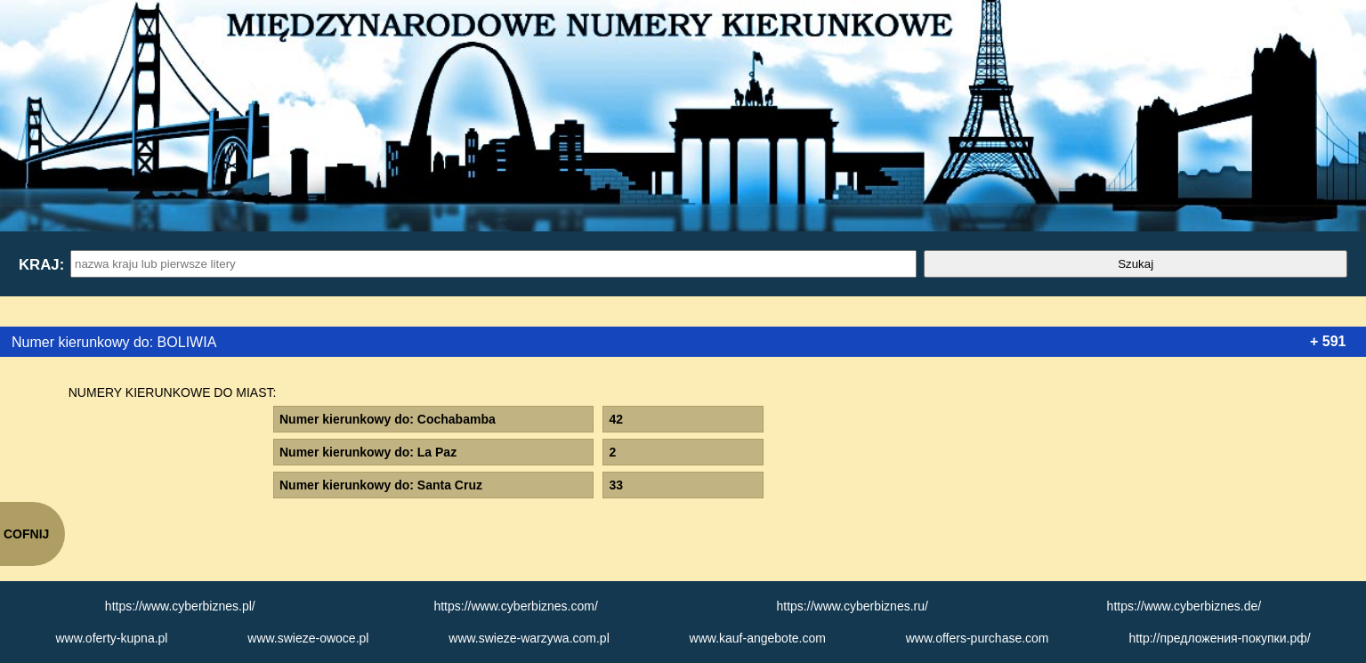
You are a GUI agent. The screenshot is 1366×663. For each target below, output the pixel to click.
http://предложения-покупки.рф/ (1219, 638)
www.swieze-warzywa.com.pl (529, 638)
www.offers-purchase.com (977, 638)
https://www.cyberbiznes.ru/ (852, 606)
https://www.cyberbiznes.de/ (1184, 606)
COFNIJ (26, 534)
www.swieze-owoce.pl (307, 638)
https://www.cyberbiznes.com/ (515, 606)
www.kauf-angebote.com (758, 638)
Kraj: (41, 264)
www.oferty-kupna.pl (111, 638)
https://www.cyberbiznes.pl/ (180, 606)
